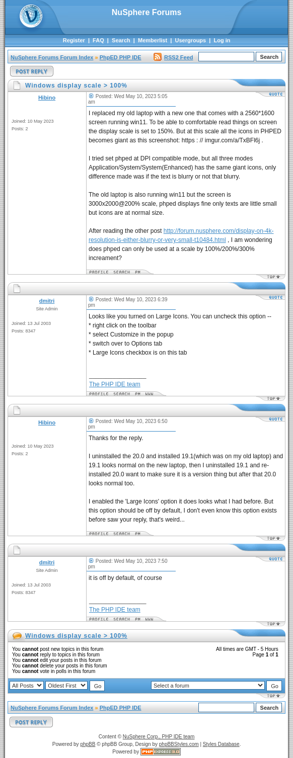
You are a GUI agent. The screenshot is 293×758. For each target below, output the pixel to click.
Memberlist (152, 40)
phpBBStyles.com (179, 744)
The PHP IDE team (114, 384)
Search (121, 40)
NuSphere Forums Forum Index (52, 57)
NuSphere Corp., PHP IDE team (159, 736)
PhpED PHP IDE (120, 57)
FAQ (98, 40)
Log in (222, 40)
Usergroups (190, 40)
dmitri (47, 301)
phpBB (87, 744)
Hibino (46, 98)
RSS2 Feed (173, 57)
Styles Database (221, 744)
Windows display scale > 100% (76, 635)
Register (74, 40)
